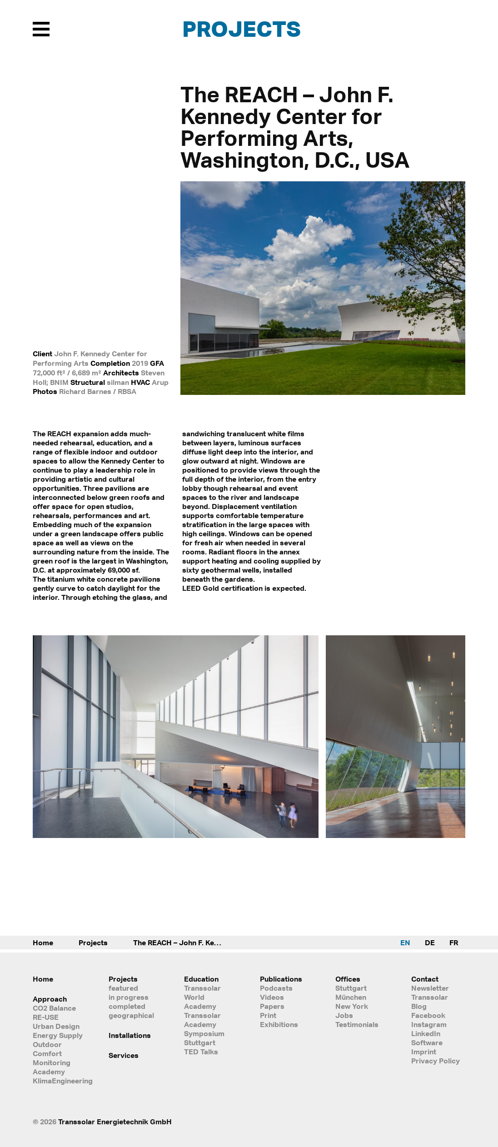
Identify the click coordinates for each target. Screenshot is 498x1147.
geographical (131, 1015)
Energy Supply (58, 1035)
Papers (272, 1006)
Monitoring (51, 1062)
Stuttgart (351, 987)
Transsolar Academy (202, 1020)
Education (201, 978)
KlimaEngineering (60, 1080)
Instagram (429, 1024)
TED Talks (201, 1051)
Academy (49, 1071)
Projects (241, 28)
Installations (130, 1035)
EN (405, 942)
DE (430, 942)
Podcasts (276, 987)
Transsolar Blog (429, 1001)
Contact (424, 978)
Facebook (428, 1015)
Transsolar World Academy (202, 997)
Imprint (423, 1051)
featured (123, 987)
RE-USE (46, 1017)
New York (351, 1006)
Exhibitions (279, 1024)
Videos (272, 997)
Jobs (344, 1015)
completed (127, 1006)
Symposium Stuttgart (204, 1038)
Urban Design (56, 1026)
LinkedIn (425, 1033)
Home (43, 942)
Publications (281, 978)
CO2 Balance (54, 1007)
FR (453, 942)
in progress (129, 997)
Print (268, 1015)
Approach (50, 998)
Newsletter (430, 987)
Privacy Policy (435, 1060)
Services (124, 1055)
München (350, 997)
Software (427, 1042)
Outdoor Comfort (47, 1049)
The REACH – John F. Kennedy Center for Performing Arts (187, 942)
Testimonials (356, 1024)
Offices (347, 978)
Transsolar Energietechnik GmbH (115, 1121)
